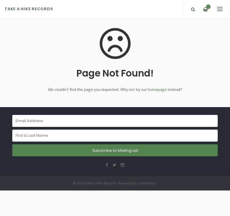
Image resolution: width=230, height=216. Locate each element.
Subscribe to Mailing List (115, 150)
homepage (157, 89)
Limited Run (146, 183)
